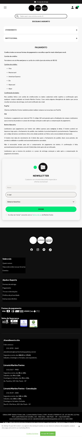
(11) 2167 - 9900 (12, 370)
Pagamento (7, 288)
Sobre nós (7, 259)
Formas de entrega (9, 284)
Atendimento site (12, 340)
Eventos (5, 270)
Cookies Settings (32, 435)
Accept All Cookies (47, 435)
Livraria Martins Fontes (14, 365)
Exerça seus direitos (10, 299)
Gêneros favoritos (13, 202)
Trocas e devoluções (10, 291)
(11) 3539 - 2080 (12, 393)
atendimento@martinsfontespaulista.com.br (18, 352)
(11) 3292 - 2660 (12, 348)
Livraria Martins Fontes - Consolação (20, 388)
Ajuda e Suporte (10, 280)
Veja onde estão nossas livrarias (14, 267)
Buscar (17, 16)
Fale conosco (8, 345)
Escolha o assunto (41, 21)
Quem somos (7, 263)
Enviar (41, 209)
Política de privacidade (11, 295)
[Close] (79, 427)
